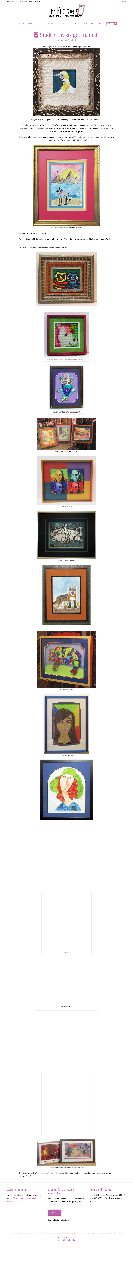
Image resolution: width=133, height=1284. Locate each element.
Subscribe (54, 1212)
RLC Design (71, 1237)
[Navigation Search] (100, 23)
